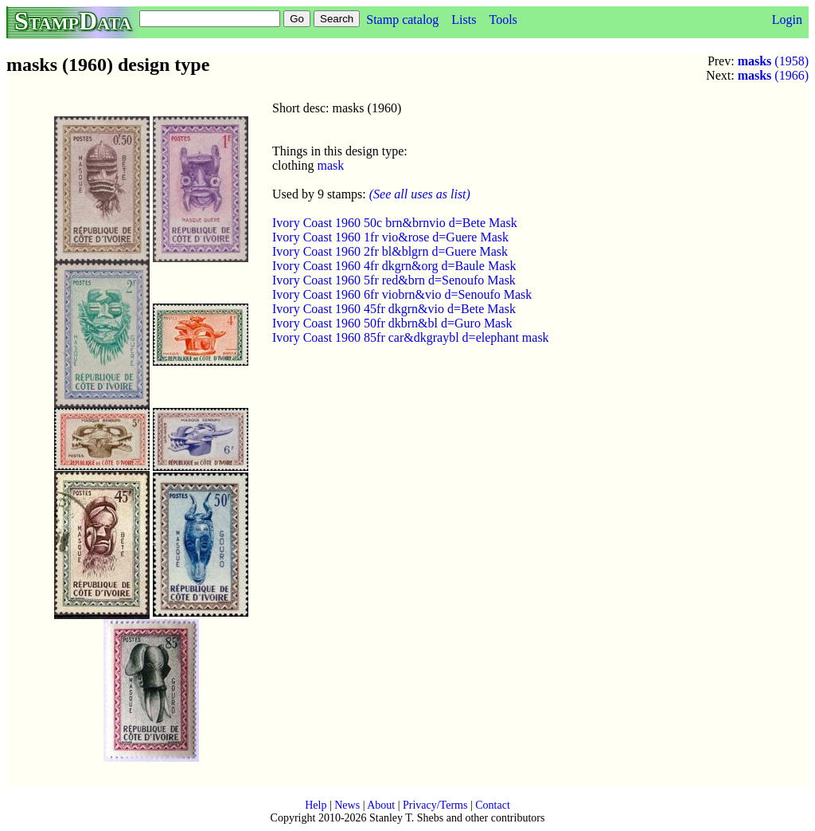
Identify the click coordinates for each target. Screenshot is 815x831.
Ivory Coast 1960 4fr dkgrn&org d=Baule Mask (394, 265)
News (347, 805)
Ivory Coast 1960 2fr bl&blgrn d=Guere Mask (390, 251)
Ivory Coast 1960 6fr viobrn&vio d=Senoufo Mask (402, 294)
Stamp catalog (402, 19)
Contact (492, 805)
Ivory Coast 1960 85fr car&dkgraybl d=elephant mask (410, 337)
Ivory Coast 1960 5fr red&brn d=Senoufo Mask (394, 280)
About (381, 805)
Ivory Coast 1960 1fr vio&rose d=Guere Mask (390, 237)
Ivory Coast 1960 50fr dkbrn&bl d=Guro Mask (392, 323)
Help (315, 805)
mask (330, 165)
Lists (463, 19)
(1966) (773, 75)
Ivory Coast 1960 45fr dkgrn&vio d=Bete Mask (394, 309)
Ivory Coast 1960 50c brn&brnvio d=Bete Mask (394, 222)
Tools (503, 19)
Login (787, 19)
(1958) (773, 61)
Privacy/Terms (435, 805)
